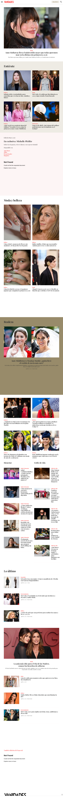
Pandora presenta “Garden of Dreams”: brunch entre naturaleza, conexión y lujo (55, 496)
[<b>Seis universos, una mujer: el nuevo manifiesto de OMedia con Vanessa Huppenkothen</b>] (11, 582)
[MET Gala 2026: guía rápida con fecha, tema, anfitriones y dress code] (11, 715)
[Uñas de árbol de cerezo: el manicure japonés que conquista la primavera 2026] (17, 267)
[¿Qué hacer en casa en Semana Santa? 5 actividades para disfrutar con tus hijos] (42, 550)
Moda (31, 50)
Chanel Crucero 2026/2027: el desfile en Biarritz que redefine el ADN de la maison (45, 290)
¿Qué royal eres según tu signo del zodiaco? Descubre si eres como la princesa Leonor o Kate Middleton (15, 127)
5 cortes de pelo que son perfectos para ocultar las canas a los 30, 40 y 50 (39, 613)
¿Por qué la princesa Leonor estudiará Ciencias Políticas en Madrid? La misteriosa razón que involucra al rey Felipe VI (44, 424)
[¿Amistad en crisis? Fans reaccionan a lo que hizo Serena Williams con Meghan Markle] (17, 408)
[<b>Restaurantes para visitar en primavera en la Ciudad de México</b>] (42, 534)
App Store (7, 151)
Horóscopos (35, 123)
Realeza (6, 92)
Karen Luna (34, 368)
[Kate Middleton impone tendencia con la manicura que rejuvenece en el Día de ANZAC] (45, 441)
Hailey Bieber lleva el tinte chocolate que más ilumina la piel (39, 696)
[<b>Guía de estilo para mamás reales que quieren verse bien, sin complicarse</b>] (11, 681)
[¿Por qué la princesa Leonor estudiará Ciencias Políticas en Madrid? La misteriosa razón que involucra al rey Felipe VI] (45, 408)
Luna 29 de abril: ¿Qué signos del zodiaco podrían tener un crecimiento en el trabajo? (45, 127)
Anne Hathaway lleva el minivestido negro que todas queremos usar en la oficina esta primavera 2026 (31, 53)
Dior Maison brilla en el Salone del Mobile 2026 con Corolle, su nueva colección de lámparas (55, 476)
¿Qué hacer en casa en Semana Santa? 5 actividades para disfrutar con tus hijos (55, 553)
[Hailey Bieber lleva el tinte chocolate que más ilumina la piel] (11, 698)
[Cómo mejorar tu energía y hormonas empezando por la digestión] (11, 492)
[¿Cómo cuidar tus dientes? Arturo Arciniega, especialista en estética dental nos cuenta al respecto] (11, 509)
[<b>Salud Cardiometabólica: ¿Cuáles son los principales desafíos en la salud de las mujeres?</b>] (11, 473)
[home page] (9, 2)
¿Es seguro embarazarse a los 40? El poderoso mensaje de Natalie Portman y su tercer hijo (55, 516)
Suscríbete (55, 2)
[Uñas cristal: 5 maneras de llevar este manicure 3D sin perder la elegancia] (17, 222)
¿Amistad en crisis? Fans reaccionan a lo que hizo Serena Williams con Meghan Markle (17, 423)
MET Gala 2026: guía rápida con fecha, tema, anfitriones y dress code (39, 712)
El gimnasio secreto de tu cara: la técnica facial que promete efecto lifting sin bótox (27, 543)
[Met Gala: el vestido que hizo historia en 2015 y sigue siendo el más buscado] (45, 80)
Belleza (5, 242)
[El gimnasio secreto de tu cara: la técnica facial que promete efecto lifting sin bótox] (11, 542)
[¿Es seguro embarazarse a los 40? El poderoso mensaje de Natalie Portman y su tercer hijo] (42, 514)
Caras (28, 582)
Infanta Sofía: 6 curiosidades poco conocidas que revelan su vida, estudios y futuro (17, 95)
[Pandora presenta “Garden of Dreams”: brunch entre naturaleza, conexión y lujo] (42, 493)
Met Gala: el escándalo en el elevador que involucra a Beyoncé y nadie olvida (38, 596)
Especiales (23, 577)
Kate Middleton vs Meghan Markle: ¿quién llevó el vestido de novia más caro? (31, 362)
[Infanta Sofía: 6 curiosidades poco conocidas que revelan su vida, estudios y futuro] (17, 80)
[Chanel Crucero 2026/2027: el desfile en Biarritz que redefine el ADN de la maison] (45, 267)
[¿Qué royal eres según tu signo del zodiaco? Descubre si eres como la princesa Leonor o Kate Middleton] (17, 111)
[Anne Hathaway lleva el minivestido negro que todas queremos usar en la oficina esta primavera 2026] (31, 27)
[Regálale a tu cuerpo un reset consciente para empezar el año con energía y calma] (11, 525)
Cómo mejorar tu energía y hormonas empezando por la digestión (26, 492)
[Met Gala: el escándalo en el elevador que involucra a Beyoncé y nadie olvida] (11, 599)
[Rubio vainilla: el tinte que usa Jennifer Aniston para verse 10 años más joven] (45, 222)
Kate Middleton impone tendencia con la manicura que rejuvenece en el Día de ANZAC (45, 456)
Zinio (5, 152)
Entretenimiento (25, 594)
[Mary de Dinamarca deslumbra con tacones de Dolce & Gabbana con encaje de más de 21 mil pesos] (17, 441)
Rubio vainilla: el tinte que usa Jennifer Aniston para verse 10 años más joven (44, 245)
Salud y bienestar (25, 468)
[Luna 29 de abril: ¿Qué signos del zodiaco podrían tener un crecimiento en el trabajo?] (45, 111)
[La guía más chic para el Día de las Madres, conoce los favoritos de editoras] (31, 643)
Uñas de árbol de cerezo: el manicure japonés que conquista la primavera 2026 (17, 290)
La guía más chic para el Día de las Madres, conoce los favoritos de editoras (31, 664)
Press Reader (8, 154)
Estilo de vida (54, 468)
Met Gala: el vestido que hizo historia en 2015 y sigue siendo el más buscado (45, 95)
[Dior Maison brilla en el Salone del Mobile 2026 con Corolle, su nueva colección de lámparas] (42, 473)
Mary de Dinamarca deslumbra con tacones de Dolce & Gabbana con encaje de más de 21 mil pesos (16, 456)
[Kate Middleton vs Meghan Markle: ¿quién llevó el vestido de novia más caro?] (31, 342)
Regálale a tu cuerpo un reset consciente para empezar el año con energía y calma (26, 526)
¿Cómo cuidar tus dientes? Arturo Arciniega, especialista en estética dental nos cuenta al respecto (27, 510)
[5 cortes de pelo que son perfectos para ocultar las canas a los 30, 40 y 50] (11, 616)
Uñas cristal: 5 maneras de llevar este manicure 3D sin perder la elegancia (16, 245)
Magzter (6, 156)
